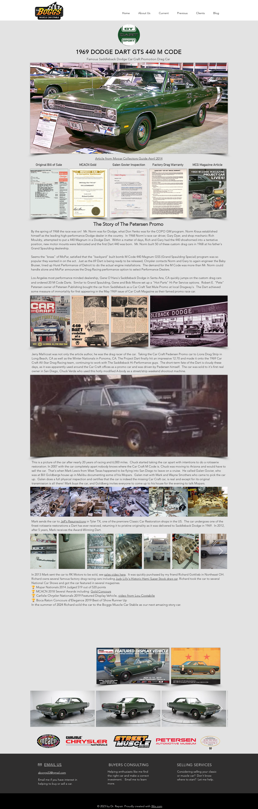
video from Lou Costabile (136, 595)
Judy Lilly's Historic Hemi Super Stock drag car (147, 579)
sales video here (115, 574)
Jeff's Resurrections (73, 521)
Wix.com (156, 806)
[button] (164, 13)
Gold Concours (101, 591)
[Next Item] (220, 551)
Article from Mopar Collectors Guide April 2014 (128, 158)
